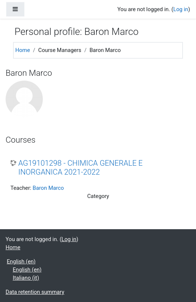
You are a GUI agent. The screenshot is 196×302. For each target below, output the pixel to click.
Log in (180, 9)
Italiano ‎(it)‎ (26, 278)
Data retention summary (35, 292)
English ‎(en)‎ (21, 261)
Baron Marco (48, 188)
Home (22, 50)
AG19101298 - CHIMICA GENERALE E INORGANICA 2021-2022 (80, 167)
